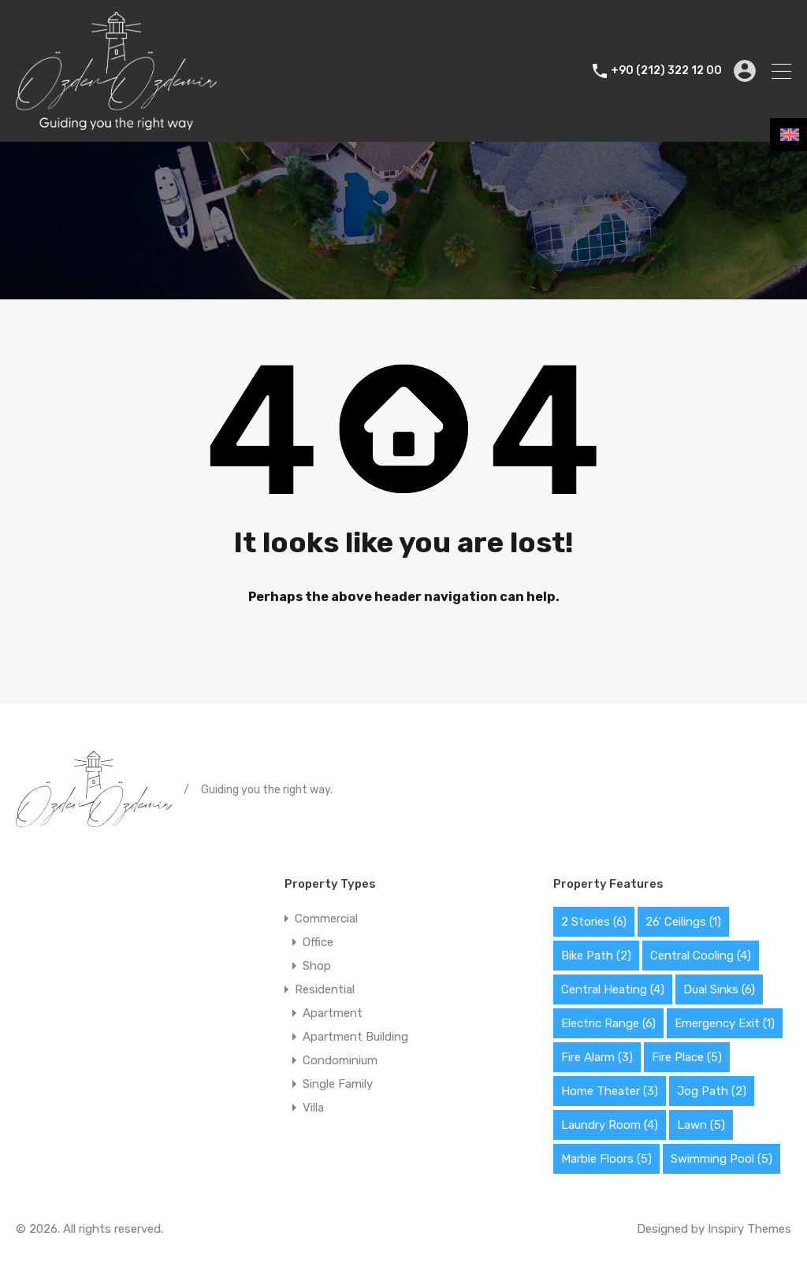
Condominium (340, 1060)
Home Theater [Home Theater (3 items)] (609, 1091)
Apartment (333, 1013)
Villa (313, 1108)
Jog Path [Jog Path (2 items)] (711, 1091)
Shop (317, 966)
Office (318, 942)
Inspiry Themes (749, 1229)
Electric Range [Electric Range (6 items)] (608, 1023)
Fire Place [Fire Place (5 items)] (687, 1057)
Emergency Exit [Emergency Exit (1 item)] (725, 1023)
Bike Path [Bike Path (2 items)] (596, 955)
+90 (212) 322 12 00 (666, 71)
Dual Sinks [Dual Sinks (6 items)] (719, 989)
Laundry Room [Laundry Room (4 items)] (609, 1125)
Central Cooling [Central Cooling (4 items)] (700, 955)
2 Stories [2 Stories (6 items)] (594, 922)
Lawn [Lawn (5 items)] (701, 1125)
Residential (325, 989)
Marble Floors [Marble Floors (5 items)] (606, 1159)
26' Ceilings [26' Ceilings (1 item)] (683, 922)
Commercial (326, 918)
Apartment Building (355, 1037)
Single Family (338, 1084)
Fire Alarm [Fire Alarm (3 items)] (597, 1057)
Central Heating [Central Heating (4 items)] (612, 989)
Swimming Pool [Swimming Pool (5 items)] (721, 1159)
